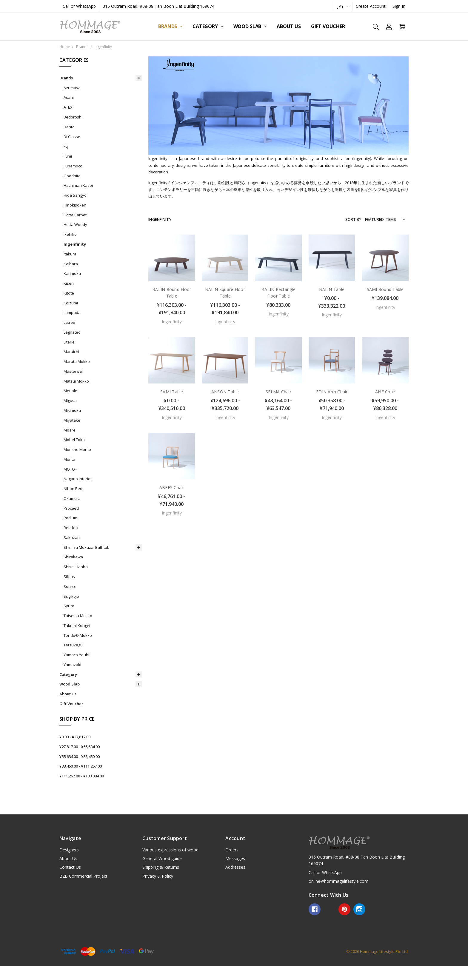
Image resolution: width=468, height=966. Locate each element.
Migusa (70, 400)
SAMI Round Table (385, 289)
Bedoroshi (73, 117)
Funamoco (73, 166)
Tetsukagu (73, 645)
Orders (231, 850)
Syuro (69, 605)
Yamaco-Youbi (76, 654)
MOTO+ (70, 469)
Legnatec (72, 332)
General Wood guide (162, 858)
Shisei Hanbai (76, 566)
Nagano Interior (78, 478)
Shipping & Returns (160, 867)
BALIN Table (331, 289)
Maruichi (71, 351)
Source (70, 586)
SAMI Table (171, 392)
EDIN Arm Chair (332, 392)
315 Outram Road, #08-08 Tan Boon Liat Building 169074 (158, 6)
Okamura (72, 498)
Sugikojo (71, 596)
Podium (70, 517)
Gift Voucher (328, 26)
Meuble (70, 390)
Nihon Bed (73, 488)
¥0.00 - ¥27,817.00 (74, 736)
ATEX (68, 107)
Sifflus (69, 576)
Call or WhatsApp (79, 6)
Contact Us (70, 867)
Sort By (353, 219)
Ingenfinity (75, 244)
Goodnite (72, 175)
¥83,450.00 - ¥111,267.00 (80, 766)
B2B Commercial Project (83, 876)
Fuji (67, 146)
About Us (289, 26)
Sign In (398, 6)
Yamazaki (72, 664)
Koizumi (71, 303)
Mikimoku (72, 410)
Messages (235, 858)
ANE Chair (385, 392)
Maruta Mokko (77, 361)
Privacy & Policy (157, 876)
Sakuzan (72, 537)
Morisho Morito (77, 449)
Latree (69, 322)
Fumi (68, 156)
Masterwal (73, 371)
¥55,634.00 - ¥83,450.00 (79, 756)
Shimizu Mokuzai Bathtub (87, 547)
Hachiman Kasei (78, 185)
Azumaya (72, 87)
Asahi (69, 97)
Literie (69, 342)
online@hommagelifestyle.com (338, 881)
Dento (69, 127)
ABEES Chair (171, 487)
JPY (343, 6)
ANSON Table (225, 392)
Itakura (70, 254)
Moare (70, 430)
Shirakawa (73, 557)
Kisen (69, 283)
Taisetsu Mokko (78, 615)
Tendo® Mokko (78, 635)
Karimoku (72, 273)
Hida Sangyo (75, 195)
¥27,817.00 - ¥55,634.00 (79, 746)
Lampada (72, 312)
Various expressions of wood (170, 850)
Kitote (69, 293)
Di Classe (72, 136)
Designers (69, 850)
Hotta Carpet (75, 215)
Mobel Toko (74, 439)
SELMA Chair (278, 392)
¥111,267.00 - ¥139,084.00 (81, 776)
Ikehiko (70, 234)
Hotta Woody (75, 224)
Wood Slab (250, 26)
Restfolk (71, 527)
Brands (170, 26)
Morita (69, 459)
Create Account (371, 6)
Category (208, 26)
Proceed (71, 508)
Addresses (235, 867)
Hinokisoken (75, 205)
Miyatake (72, 420)
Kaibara (71, 263)
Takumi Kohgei (77, 625)
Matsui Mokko (76, 381)
